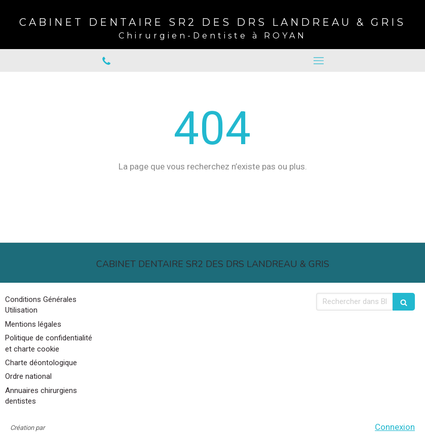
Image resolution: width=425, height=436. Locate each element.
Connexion (395, 427)
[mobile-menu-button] (319, 61)
